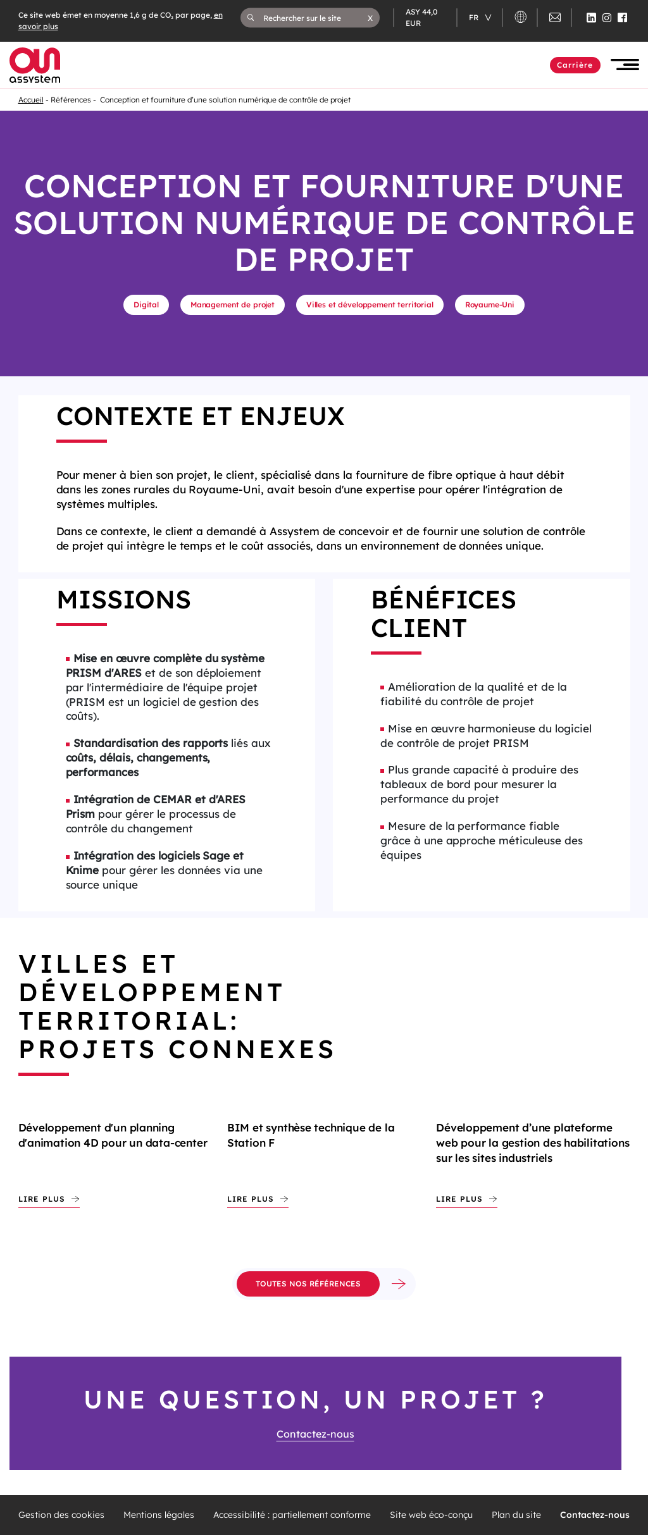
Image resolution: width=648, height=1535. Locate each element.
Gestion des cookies (61, 1515)
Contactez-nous (315, 1433)
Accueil (31, 99)
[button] (370, 17)
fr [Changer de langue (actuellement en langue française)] (474, 17)
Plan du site (516, 1515)
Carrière (575, 65)
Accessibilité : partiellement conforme (292, 1515)
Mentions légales (158, 1515)
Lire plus (41, 1199)
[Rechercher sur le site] (315, 17)
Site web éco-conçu (431, 1515)
